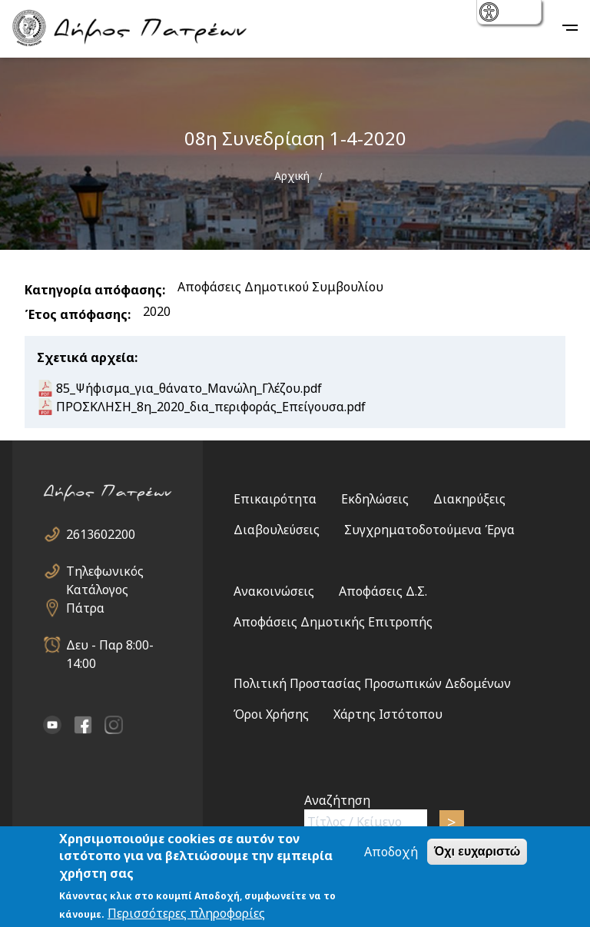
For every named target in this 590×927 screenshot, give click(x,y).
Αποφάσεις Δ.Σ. (383, 591)
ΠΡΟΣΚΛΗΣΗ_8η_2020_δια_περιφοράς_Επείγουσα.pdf (211, 406)
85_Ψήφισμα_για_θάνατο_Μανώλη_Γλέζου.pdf (189, 388)
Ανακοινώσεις (274, 591)
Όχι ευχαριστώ (477, 852)
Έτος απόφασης (76, 314)
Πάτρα (85, 608)
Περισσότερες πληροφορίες (186, 914)
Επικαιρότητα (275, 498)
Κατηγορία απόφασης (93, 289)
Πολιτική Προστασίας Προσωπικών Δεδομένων (372, 683)
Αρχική (292, 175)
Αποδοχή (391, 853)
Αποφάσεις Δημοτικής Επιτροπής (333, 621)
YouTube (52, 725)
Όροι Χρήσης (271, 714)
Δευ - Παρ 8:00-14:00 (110, 645)
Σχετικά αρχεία (85, 357)
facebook (83, 725)
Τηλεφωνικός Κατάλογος (105, 571)
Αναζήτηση (337, 800)
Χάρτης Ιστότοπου (387, 714)
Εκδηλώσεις (375, 498)
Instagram (113, 725)
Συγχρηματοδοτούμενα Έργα (429, 529)
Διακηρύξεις (469, 498)
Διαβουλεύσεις (277, 529)
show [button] (490, 13)
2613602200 (100, 534)
